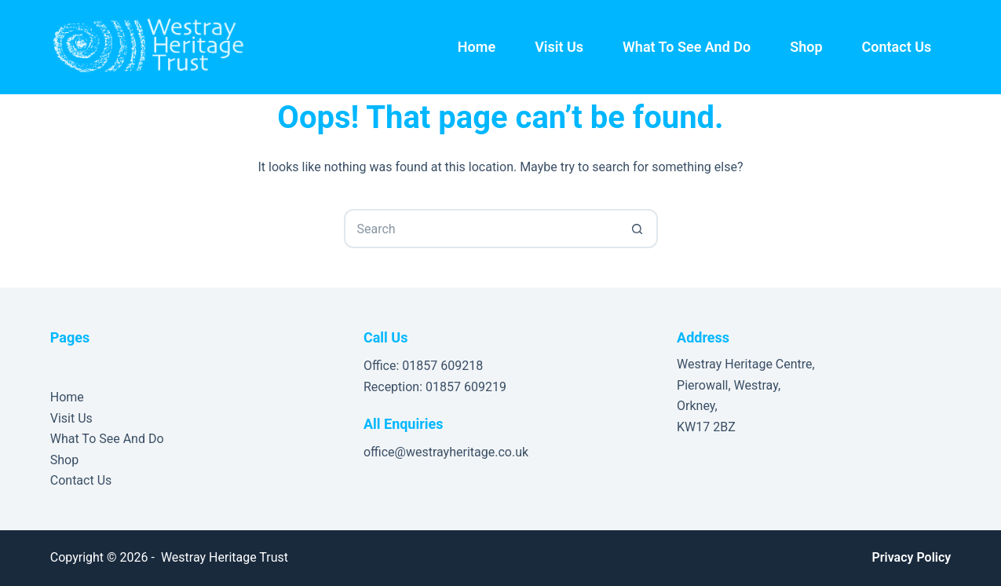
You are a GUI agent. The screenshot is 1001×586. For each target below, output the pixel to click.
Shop (806, 46)
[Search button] (638, 228)
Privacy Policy (911, 557)
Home (476, 46)
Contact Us (897, 46)
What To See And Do (687, 46)
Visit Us (559, 46)
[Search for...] (481, 228)
